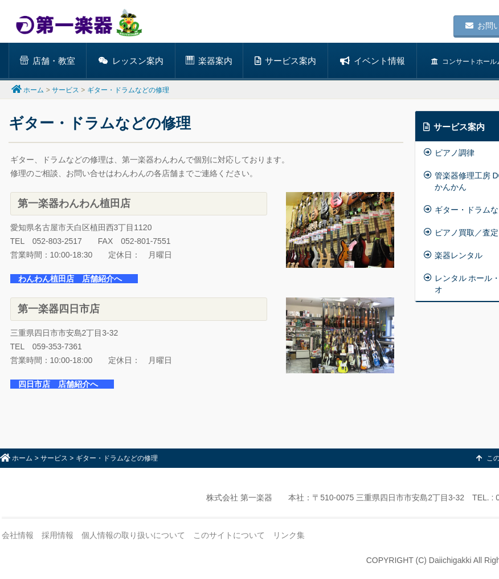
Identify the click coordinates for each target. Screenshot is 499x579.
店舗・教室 (47, 61)
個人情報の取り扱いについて (133, 535)
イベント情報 (372, 61)
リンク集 (289, 535)
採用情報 (57, 535)
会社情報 (18, 535)
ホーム (33, 90)
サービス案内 (285, 61)
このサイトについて (229, 535)
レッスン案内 (131, 61)
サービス (65, 90)
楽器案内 (209, 61)
